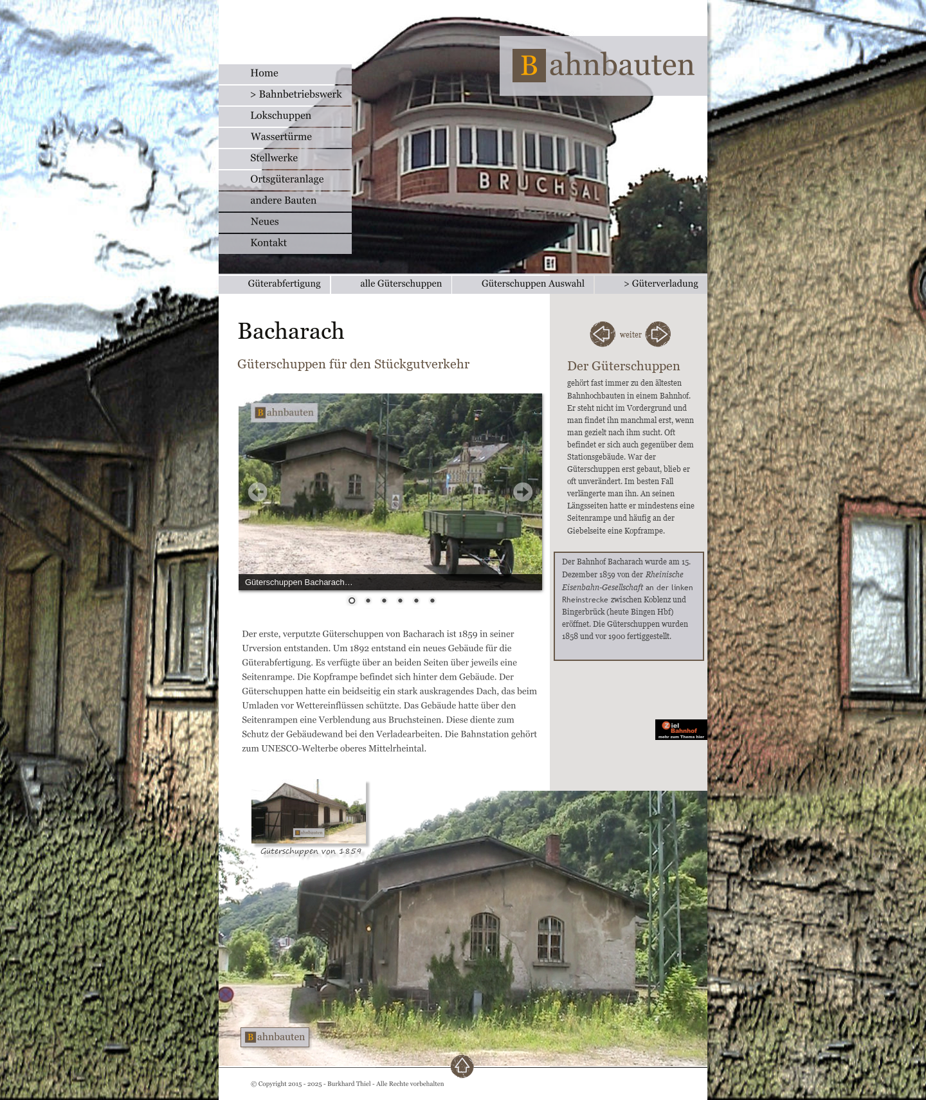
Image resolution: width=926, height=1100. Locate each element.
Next (522, 491)
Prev (258, 491)
